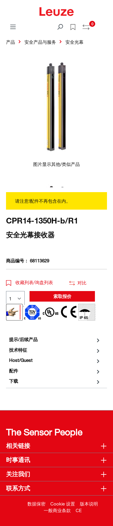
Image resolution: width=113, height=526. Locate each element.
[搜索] (60, 26)
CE (79, 510)
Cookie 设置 (62, 503)
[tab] (55, 339)
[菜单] (13, 26)
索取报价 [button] (62, 296)
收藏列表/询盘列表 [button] (29, 282)
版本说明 (89, 503)
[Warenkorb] (103, 24)
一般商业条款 (57, 510)
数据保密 (36, 503)
